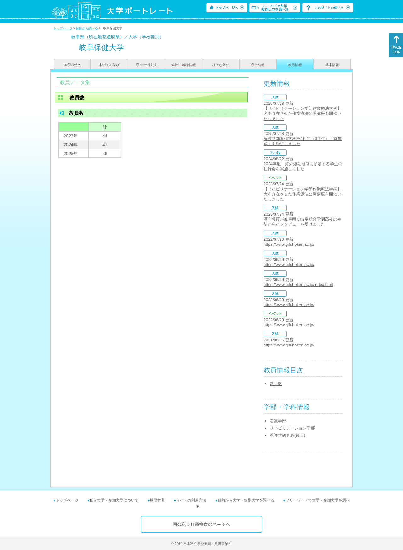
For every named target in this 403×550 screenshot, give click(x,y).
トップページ (63, 28)
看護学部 (278, 420)
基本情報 (332, 65)
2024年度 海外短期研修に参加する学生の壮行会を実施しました (303, 166)
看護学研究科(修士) (287, 435)
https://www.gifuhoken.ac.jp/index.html (298, 284)
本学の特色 (72, 65)
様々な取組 (221, 65)
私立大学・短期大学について (114, 500)
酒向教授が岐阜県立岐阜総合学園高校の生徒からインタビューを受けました (302, 222)
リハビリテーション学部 (292, 428)
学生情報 (258, 65)
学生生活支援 (146, 65)
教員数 (276, 383)
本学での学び (109, 65)
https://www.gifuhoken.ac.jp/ (289, 244)
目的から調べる (87, 28)
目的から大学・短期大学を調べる (246, 500)
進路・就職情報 (184, 65)
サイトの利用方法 (191, 500)
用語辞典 (157, 500)
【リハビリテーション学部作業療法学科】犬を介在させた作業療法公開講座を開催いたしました (302, 113)
